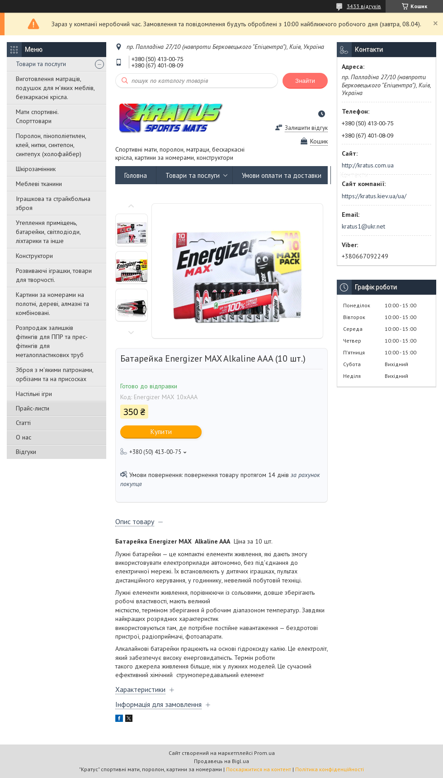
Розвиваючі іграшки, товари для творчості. (54, 275)
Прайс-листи (32, 408)
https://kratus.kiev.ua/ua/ (374, 196)
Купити (161, 431)
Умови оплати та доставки (281, 175)
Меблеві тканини (39, 184)
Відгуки (26, 452)
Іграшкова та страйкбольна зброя (53, 203)
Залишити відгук (306, 128)
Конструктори (34, 256)
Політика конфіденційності (329, 769)
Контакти (354, 175)
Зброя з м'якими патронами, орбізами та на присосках (54, 374)
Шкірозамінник (36, 169)
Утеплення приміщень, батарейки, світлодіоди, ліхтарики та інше (48, 232)
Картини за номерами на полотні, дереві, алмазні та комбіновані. (52, 304)
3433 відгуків (364, 6)
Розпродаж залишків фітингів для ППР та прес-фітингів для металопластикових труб (52, 341)
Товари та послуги (41, 64)
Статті (23, 423)
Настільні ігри (34, 394)
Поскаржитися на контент (258, 769)
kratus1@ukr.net (363, 226)
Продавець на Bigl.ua (221, 761)
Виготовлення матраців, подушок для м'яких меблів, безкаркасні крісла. (55, 88)
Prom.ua (264, 752)
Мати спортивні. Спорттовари (37, 116)
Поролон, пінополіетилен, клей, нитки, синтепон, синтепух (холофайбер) (51, 145)
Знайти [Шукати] (305, 80)
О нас (23, 437)
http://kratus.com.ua (368, 165)
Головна (135, 175)
